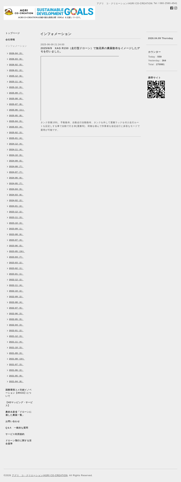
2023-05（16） (17, 251)
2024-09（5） (16, 161)
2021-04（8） (16, 381)
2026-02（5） (16, 65)
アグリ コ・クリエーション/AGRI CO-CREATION (40, 475)
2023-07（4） (16, 240)
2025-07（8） (16, 104)
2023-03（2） (16, 263)
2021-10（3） (16, 347)
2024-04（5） (16, 189)
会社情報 (10, 39)
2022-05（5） (16, 319)
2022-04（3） (16, 325)
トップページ (12, 33)
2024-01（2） (16, 206)
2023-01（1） (16, 274)
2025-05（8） (16, 115)
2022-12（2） (16, 280)
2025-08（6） (16, 98)
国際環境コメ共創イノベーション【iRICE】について (18, 393)
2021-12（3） (16, 336)
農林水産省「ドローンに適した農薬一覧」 (18, 413)
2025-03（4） (16, 127)
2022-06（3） (16, 313)
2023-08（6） (16, 234)
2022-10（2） (16, 291)
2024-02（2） (16, 200)
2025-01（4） (16, 138)
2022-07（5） (16, 308)
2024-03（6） (16, 195)
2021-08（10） (17, 359)
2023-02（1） (16, 268)
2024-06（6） (16, 178)
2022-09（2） (16, 296)
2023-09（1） (16, 229)
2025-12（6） (16, 76)
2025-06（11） (17, 110)
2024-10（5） (16, 155)
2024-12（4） (16, 144)
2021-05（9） (16, 376)
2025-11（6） (16, 81)
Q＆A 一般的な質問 (16, 428)
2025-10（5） (16, 87)
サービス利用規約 (14, 434)
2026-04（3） (16, 53)
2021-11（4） (16, 342)
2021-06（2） (16, 370)
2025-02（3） (16, 132)
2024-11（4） (16, 149)
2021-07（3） (16, 364)
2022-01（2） (16, 330)
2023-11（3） (16, 217)
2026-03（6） (16, 59)
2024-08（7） (16, 166)
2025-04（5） (16, 121)
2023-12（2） (16, 212)
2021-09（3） (16, 353)
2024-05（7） (16, 183)
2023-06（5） (16, 246)
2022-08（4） (16, 302)
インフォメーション (16, 46)
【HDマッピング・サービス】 (19, 404)
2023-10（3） (16, 223)
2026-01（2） (16, 70)
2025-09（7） (16, 93)
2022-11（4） (16, 285)
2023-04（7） (16, 257)
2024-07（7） (16, 172)
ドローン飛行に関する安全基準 (18, 442)
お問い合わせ (12, 421)
